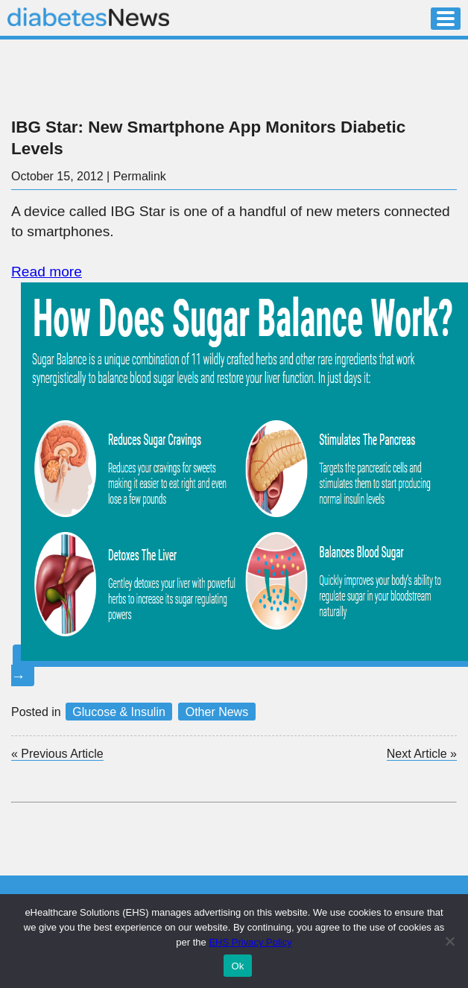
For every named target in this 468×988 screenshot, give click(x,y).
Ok (237, 966)
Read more (46, 271)
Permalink (139, 176)
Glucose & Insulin (118, 712)
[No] (449, 941)
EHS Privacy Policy (250, 942)
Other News (217, 712)
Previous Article (57, 753)
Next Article (422, 754)
